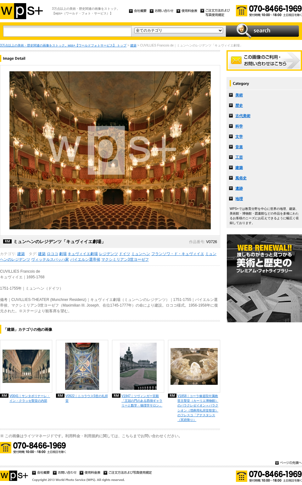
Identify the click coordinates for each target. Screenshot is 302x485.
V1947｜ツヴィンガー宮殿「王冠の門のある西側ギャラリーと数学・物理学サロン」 (141, 400)
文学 (239, 136)
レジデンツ (108, 254)
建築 (133, 45)
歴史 (239, 105)
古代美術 (242, 116)
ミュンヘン (140, 254)
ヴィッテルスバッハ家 (50, 259)
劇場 (63, 254)
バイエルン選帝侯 (85, 259)
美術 (239, 95)
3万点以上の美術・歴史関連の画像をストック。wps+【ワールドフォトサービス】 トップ (63, 45)
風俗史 (241, 178)
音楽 (239, 147)
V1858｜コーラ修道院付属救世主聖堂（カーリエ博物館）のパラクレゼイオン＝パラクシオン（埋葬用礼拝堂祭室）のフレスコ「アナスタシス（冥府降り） (197, 408)
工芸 (239, 157)
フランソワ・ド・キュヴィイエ (177, 254)
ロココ (52, 254)
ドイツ (124, 254)
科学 (239, 126)
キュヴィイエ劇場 (83, 254)
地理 (239, 199)
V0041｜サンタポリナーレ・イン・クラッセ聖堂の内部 (29, 398)
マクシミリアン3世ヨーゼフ (125, 259)
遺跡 (239, 188)
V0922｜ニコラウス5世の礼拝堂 (86, 398)
